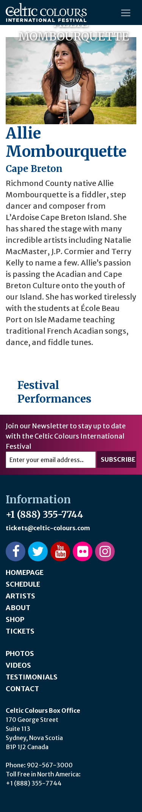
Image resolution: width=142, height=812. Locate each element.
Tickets (20, 631)
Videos (18, 665)
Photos (20, 653)
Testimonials (32, 677)
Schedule (23, 584)
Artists (20, 596)
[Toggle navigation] (125, 12)
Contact (22, 688)
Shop (15, 619)
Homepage (25, 572)
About (18, 607)
